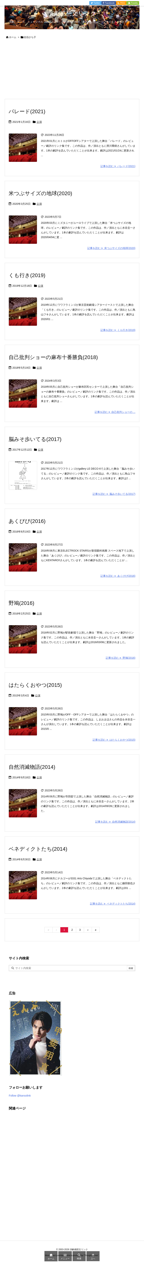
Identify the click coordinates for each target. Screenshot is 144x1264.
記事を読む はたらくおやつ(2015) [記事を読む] (114, 739)
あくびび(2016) (27, 521)
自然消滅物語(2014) (32, 767)
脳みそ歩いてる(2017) (35, 439)
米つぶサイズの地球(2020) (40, 193)
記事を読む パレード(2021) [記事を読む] (117, 166)
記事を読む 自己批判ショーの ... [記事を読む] (115, 411)
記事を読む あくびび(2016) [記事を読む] (117, 575)
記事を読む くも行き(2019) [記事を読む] (117, 330)
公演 (39, 121)
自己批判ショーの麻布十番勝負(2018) (53, 357)
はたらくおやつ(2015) (35, 685)
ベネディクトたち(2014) (38, 849)
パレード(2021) (27, 111)
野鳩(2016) (21, 603)
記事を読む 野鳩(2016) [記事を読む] (120, 657)
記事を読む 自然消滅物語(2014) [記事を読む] (115, 821)
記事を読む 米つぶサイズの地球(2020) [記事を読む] (111, 248)
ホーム (12, 37)
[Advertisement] (72, 70)
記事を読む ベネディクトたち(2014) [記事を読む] (112, 903)
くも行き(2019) (27, 275)
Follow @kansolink (20, 1095)
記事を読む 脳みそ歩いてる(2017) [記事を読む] (114, 493)
